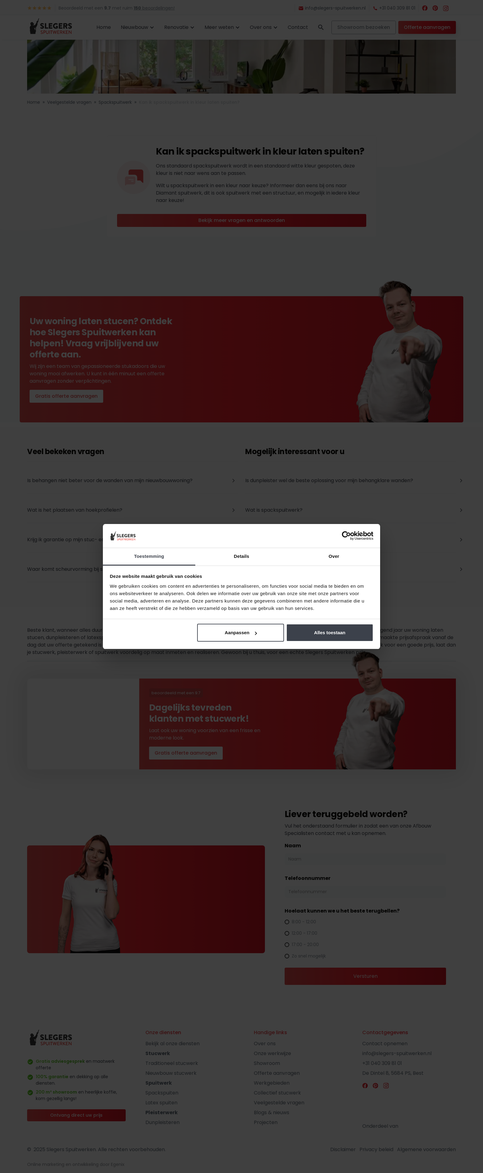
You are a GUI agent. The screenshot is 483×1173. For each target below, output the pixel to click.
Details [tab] (241, 556)
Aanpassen (241, 632)
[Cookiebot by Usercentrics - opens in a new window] (346, 536)
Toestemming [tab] (149, 556)
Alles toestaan (330, 632)
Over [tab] (334, 556)
